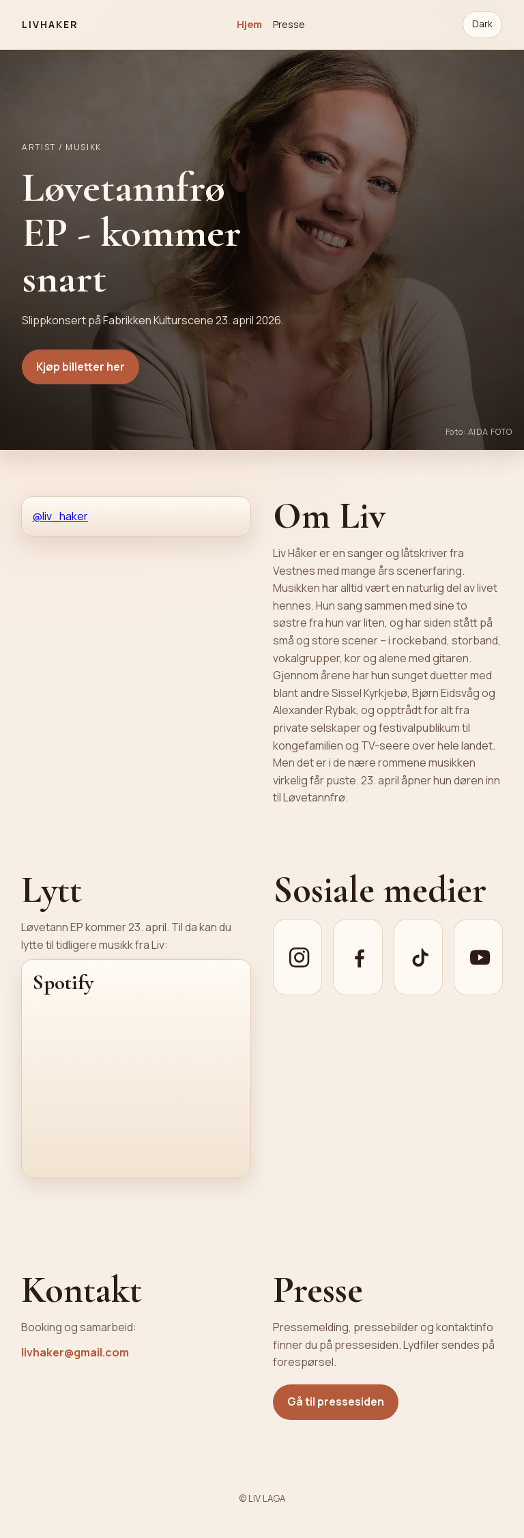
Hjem (249, 24)
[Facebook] (357, 957)
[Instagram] (297, 957)
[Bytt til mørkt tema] (482, 24)
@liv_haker (60, 516)
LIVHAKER (50, 24)
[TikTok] (418, 957)
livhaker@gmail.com (75, 1352)
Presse (289, 24)
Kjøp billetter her (80, 366)
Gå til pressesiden (335, 1401)
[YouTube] (478, 957)
